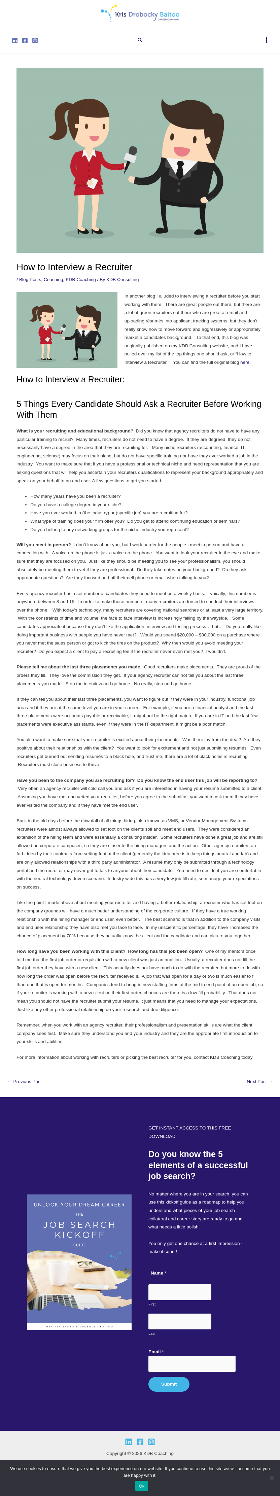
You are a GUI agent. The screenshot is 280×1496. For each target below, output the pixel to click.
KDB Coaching (81, 283)
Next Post (260, 1085)
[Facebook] (25, 44)
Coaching (53, 283)
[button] (140, 44)
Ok (141, 1486)
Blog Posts (30, 283)
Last (151, 1333)
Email (156, 1351)
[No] (271, 1478)
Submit (169, 1384)
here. (245, 366)
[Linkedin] (15, 44)
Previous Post (24, 1085)
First (151, 1304)
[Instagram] (35, 44)
